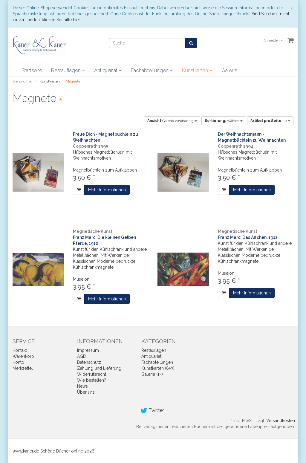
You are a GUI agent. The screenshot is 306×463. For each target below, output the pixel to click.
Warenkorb (23, 356)
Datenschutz (89, 362)
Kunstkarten (197, 70)
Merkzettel (23, 368)
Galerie (229, 70)
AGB (81, 356)
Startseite (32, 70)
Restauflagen (68, 70)
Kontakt (20, 350)
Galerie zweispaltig (172, 121)
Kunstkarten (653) (158, 368)
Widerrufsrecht (91, 374)
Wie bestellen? (91, 380)
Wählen (224, 121)
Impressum (88, 350)
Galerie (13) (152, 374)
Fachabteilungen (152, 70)
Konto (18, 362)
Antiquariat (108, 70)
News (82, 386)
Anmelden (273, 40)
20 (270, 121)
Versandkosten (280, 420)
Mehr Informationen (107, 189)
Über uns (86, 392)
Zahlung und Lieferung (99, 368)
